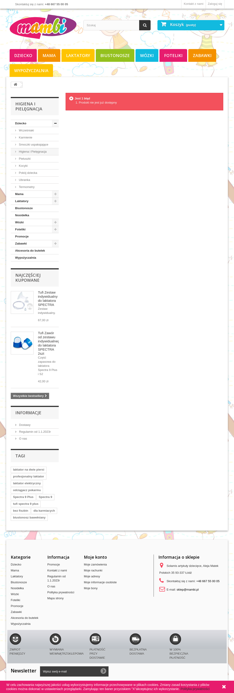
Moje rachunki (93, 570)
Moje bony (91, 588)
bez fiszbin (20, 510)
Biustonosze (115, 55)
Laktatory (78, 55)
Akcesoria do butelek (30, 250)
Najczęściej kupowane (28, 277)
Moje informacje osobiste (100, 582)
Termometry (26, 187)
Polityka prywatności (60, 592)
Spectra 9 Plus (23, 497)
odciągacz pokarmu (27, 490)
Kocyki (23, 165)
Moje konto (95, 557)
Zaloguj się (215, 3)
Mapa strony (55, 598)
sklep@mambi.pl (188, 589)
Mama (49, 55)
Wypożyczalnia (31, 70)
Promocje (22, 236)
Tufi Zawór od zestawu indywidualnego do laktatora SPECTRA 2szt (49, 343)
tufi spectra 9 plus (25, 503)
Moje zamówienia (95, 564)
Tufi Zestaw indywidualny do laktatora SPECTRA (48, 298)
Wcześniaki (26, 130)
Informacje (28, 412)
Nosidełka (22, 215)
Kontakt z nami (193, 3)
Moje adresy (92, 576)
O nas (22, 438)
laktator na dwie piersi (28, 469)
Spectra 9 (45, 497)
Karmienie (25, 137)
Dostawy (24, 425)
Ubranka (24, 180)
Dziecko (23, 55)
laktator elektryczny (27, 483)
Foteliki (173, 55)
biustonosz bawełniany (29, 517)
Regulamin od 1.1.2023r (34, 431)
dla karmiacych (44, 510)
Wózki (147, 55)
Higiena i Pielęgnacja (32, 151)
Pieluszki (24, 158)
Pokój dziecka (27, 173)
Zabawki (202, 55)
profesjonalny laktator (28, 476)
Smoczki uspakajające (33, 144)
